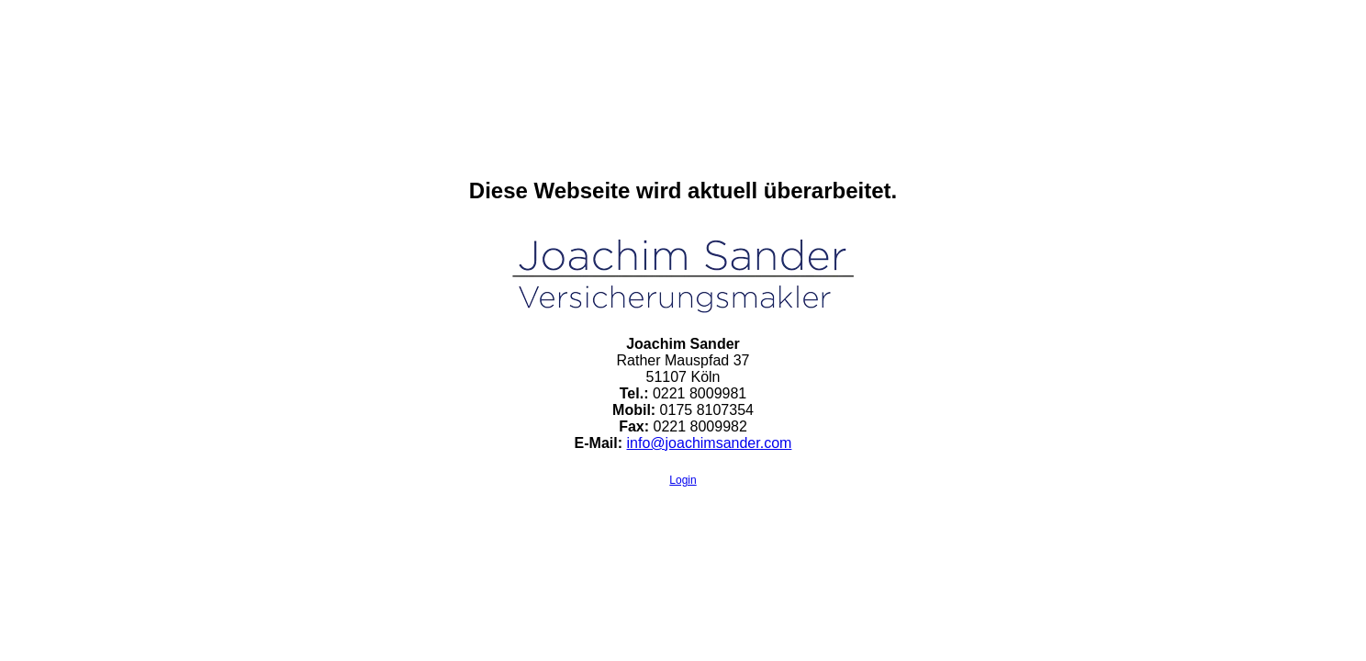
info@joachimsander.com (709, 443)
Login (682, 480)
